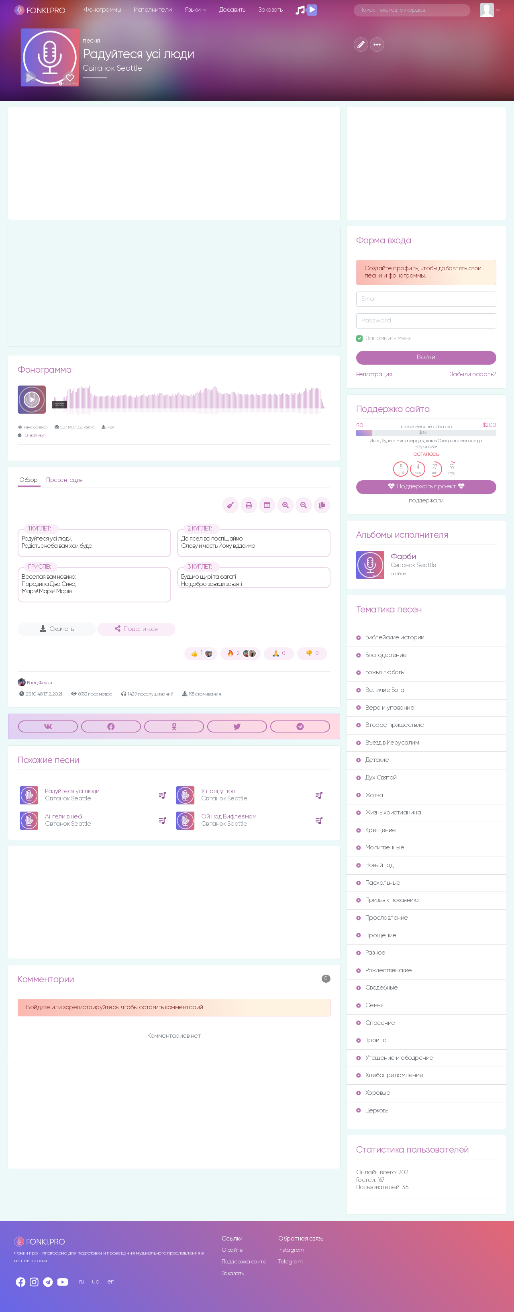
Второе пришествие (390, 725)
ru (81, 1282)
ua (95, 1282)
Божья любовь (380, 672)
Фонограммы (102, 10)
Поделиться (136, 629)
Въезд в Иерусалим (387, 743)
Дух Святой (376, 778)
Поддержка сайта (244, 1262)
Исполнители (153, 10)
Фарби (403, 557)
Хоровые (373, 1093)
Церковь (372, 1111)
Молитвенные (380, 848)
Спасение (375, 1023)
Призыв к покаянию (387, 900)
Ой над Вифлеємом (228, 817)
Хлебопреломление (389, 1075)
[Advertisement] (174, 163)
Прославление (382, 918)
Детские (372, 760)
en (110, 1282)
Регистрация (374, 374)
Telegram (290, 1262)
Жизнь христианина (388, 813)
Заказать (270, 10)
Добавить (232, 10)
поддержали (426, 501)
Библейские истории (390, 638)
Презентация (64, 480)
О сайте (232, 1250)
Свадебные (377, 988)
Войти (426, 357)
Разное (371, 953)
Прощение (376, 935)
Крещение (376, 830)
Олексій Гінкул (35, 435)
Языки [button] (193, 10)
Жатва (369, 795)
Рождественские (384, 970)
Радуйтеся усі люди (72, 791)
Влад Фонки (35, 683)
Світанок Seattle (112, 68)
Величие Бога (380, 690)
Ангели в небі (63, 817)
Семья (369, 1005)
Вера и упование (385, 708)
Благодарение (381, 655)
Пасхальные (378, 883)
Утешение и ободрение (394, 1058)
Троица (371, 1040)
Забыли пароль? (473, 374)
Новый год (375, 865)
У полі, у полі (218, 791)
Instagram (291, 1250)
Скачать (57, 629)
